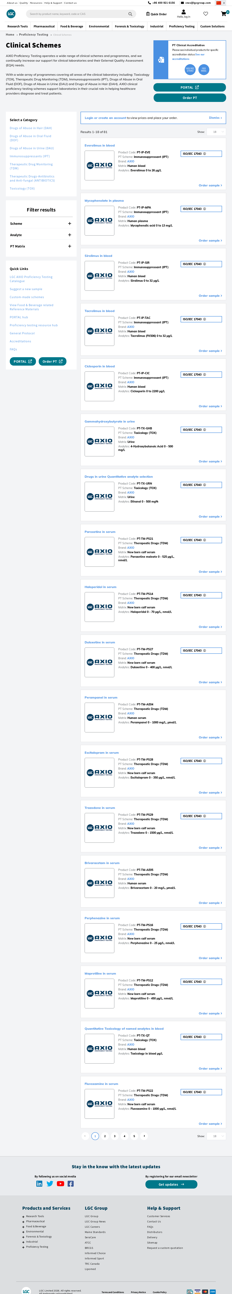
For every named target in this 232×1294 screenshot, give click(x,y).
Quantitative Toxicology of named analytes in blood (144, 1019)
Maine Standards (95, 1224)
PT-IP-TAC (143, 309)
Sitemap (152, 1234)
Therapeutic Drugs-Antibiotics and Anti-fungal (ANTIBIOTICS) (32, 170)
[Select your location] (220, 3)
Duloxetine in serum (108, 633)
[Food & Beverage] (23, 1218)
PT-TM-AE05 (145, 861)
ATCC (88, 1234)
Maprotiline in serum (108, 964)
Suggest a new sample (26, 281)
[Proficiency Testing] (23, 1239)
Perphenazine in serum (111, 909)
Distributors (154, 1224)
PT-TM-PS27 (145, 641)
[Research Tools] (23, 1208)
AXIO (130, 153)
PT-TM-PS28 (145, 751)
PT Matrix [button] (40, 238)
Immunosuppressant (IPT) (151, 148)
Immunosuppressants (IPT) (30, 148)
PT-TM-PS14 (145, 585)
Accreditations (20, 333)
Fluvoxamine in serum (110, 1075)
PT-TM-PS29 (145, 806)
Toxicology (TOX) (22, 180)
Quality (24, 2)
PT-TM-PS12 (145, 972)
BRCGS (89, 1239)
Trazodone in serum (107, 799)
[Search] (127, 13)
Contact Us (154, 1213)
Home (10, 34)
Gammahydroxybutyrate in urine (122, 412)
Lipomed (90, 1260)
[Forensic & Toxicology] (23, 1229)
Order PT (209, 87)
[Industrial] (23, 1234)
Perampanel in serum (109, 688)
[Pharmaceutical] (23, 1213)
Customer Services (158, 1208)
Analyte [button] (40, 226)
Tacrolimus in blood (107, 302)
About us (12, 2)
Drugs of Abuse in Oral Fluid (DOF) (30, 130)
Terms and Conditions (111, 1283)
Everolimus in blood (107, 136)
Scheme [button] (40, 215)
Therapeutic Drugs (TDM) (151, 535)
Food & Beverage (36, 1218)
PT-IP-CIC (143, 365)
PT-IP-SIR (143, 254)
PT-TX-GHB (144, 420)
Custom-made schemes (27, 289)
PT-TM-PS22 (145, 1082)
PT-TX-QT (143, 1027)
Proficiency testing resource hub (34, 317)
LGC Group (92, 1208)
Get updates (169, 1176)
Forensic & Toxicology (39, 1228)
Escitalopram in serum (110, 744)
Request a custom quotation (165, 1239)
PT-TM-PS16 (145, 917)
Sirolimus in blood (105, 247)
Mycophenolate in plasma (114, 192)
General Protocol (22, 325)
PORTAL (167, 87)
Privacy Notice (139, 1283)
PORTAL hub (19, 309)
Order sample (209, 177)
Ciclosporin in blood (107, 357)
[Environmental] (23, 1224)
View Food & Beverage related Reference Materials (32, 299)
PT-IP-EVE (143, 144)
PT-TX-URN (144, 475)
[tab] (41, 215)
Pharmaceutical (35, 1213)
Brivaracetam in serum (111, 854)
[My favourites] (207, 14)
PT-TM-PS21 (145, 530)
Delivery (152, 1229)
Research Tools (35, 1208)
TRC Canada (92, 1255)
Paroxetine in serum (108, 523)
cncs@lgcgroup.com (198, 2)
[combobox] (77, 14)
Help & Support (53, 2)
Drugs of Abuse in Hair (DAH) (31, 120)
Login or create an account (105, 110)
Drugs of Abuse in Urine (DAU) (32, 140)
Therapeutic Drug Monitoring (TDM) (31, 158)
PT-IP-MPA (144, 199)
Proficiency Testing (33, 34)
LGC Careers (92, 1218)
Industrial (32, 1233)
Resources (36, 2)
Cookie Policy (162, 1283)
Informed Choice (95, 1244)
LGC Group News (95, 1213)
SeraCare (90, 1229)
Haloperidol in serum (109, 578)
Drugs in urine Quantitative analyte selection (136, 468)
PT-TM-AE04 (145, 696)
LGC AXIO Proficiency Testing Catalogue (31, 271)
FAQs (13, 341)
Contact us (70, 2)
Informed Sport (94, 1250)
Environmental (35, 1223)
